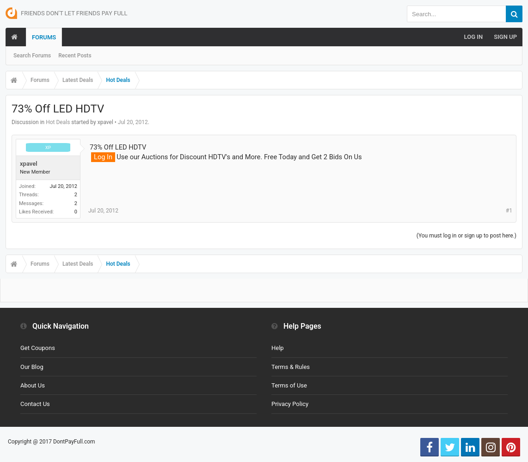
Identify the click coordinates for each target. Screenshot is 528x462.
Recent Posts (74, 55)
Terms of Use (289, 385)
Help (277, 347)
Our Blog (31, 366)
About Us (32, 385)
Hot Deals (58, 122)
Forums (44, 37)
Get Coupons (37, 347)
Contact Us (35, 403)
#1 (509, 210)
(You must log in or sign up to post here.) (466, 235)
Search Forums (32, 55)
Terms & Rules (290, 366)
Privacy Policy (289, 403)
